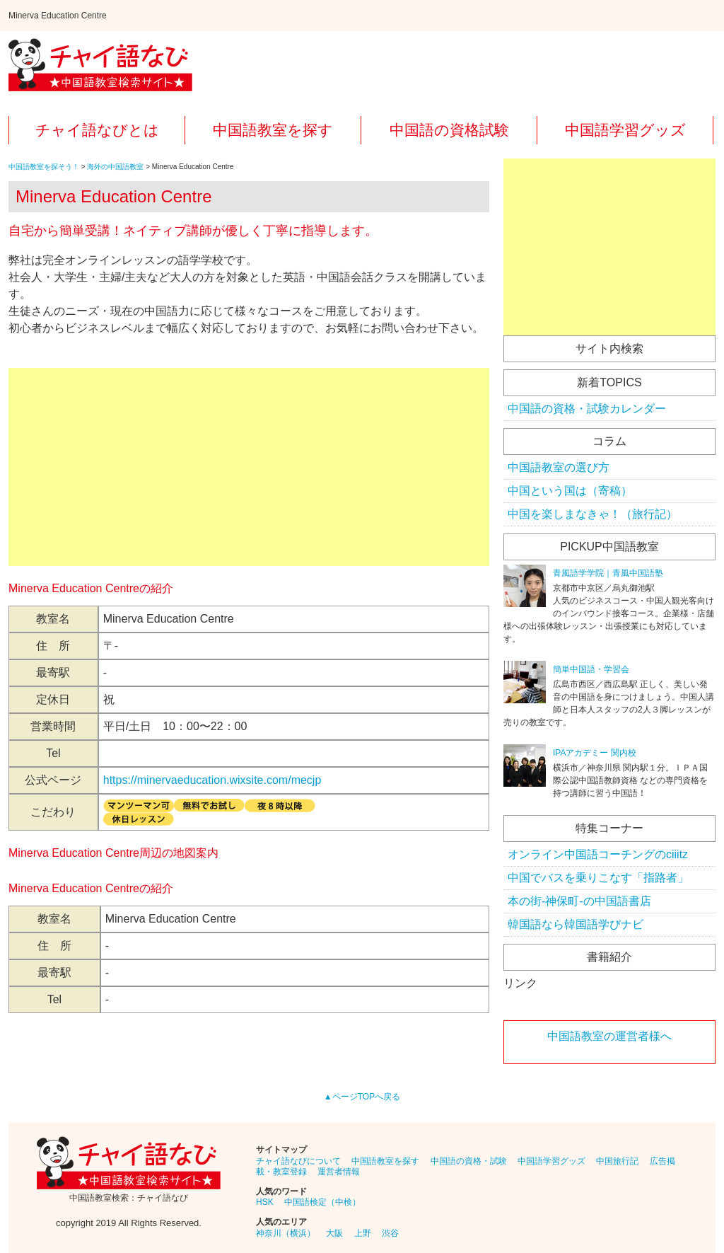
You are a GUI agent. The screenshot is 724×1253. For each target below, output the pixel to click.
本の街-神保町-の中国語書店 (579, 901)
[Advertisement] (248, 467)
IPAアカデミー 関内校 (594, 753)
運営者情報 (338, 1172)
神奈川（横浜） (285, 1233)
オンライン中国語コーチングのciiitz (598, 854)
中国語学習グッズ (625, 130)
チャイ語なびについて (298, 1161)
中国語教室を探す (273, 130)
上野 (362, 1233)
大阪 (334, 1233)
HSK (265, 1202)
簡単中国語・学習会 (591, 669)
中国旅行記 (617, 1161)
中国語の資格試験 (449, 130)
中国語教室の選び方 (558, 467)
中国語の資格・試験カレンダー (587, 409)
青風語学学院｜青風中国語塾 (608, 573)
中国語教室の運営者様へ (609, 1036)
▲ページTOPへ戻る (362, 1097)
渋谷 (390, 1233)
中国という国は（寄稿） (570, 491)
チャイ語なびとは (97, 130)
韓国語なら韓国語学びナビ (575, 924)
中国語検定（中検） (322, 1202)
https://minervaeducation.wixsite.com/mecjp (212, 780)
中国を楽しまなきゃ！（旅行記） (592, 514)
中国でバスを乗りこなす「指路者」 (598, 878)
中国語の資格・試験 (469, 1161)
